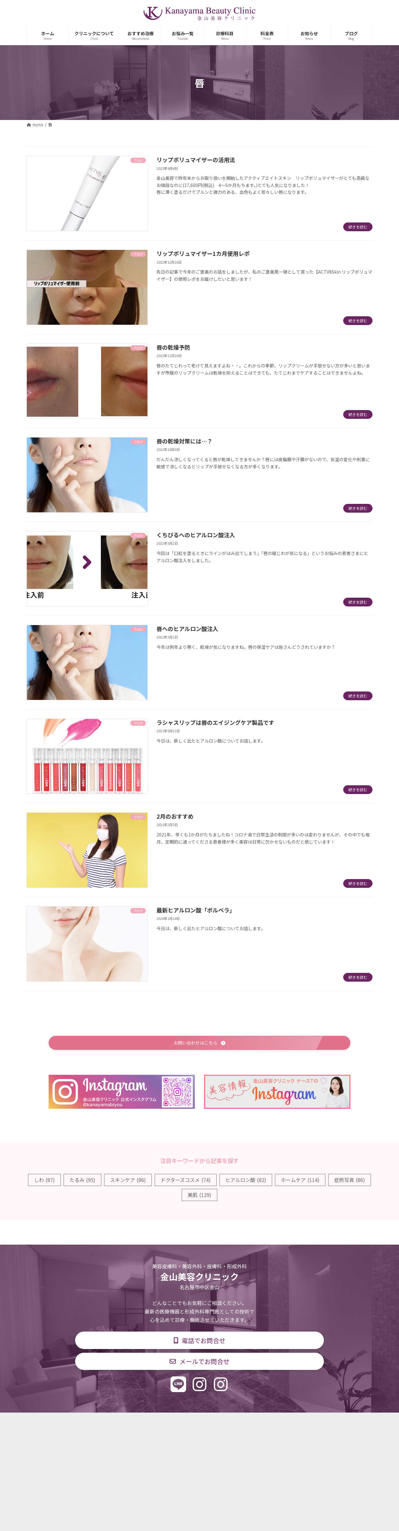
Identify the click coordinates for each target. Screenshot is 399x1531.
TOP (97, 1422)
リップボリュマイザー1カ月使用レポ (203, 253)
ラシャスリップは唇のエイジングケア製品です (215, 722)
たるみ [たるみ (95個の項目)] (82, 1180)
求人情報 (248, 1422)
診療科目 (125, 1422)
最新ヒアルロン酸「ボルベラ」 (195, 910)
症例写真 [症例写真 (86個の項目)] (349, 1180)
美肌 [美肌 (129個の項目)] (199, 1195)
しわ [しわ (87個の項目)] (44, 1180)
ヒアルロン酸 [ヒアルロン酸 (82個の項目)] (245, 1180)
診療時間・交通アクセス (173, 1422)
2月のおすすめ (175, 816)
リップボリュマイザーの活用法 (195, 159)
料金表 (218, 1422)
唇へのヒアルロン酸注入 (187, 628)
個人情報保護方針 (289, 1422)
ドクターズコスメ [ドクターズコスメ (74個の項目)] (186, 1180)
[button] (199, 1043)
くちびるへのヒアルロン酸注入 (195, 535)
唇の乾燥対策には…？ (184, 441)
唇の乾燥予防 (173, 347)
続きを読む (358, 226)
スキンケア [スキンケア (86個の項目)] (128, 1180)
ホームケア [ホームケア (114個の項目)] (300, 1180)
